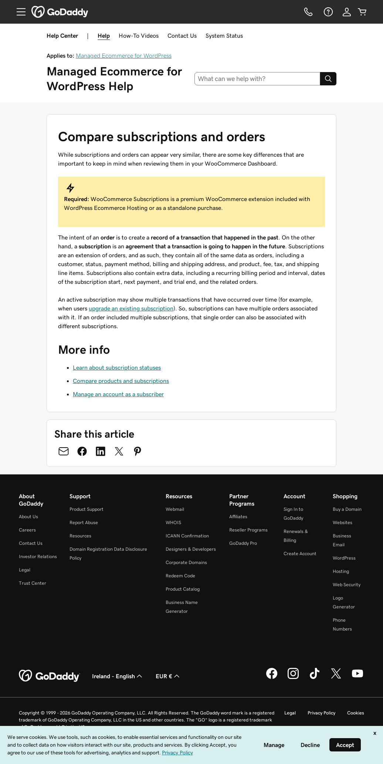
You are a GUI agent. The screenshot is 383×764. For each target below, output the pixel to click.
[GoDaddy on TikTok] (314, 678)
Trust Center (32, 583)
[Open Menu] (18, 12)
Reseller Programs (248, 529)
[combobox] (257, 78)
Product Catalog (183, 589)
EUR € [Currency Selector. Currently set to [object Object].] (168, 676)
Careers (27, 529)
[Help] (327, 11)
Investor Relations (38, 556)
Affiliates (238, 516)
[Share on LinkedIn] (100, 451)
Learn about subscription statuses (117, 367)
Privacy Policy (321, 712)
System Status (224, 35)
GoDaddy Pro (243, 543)
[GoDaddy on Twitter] (336, 678)
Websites (342, 522)
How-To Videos (139, 35)
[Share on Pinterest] (137, 451)
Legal (24, 569)
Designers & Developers (191, 549)
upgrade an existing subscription (131, 308)
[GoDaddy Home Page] (49, 676)
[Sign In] (346, 11)
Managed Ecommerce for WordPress (124, 55)
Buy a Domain (347, 509)
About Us (28, 516)
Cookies (355, 712)
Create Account (300, 553)
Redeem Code (180, 575)
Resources (80, 535)
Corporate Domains (186, 562)
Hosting (341, 571)
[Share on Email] (63, 451)
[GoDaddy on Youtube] (357, 678)
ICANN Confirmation (187, 535)
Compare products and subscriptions (121, 381)
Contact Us (182, 35)
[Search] (328, 78)
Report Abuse (84, 522)
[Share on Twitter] (119, 451)
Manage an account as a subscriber (118, 394)
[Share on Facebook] (82, 451)
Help (104, 35)
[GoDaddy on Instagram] (293, 678)
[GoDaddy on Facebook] (271, 678)
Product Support (87, 509)
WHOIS (173, 522)
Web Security (346, 584)
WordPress (344, 558)
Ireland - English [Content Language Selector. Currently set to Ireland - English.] (118, 676)
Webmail (175, 509)
